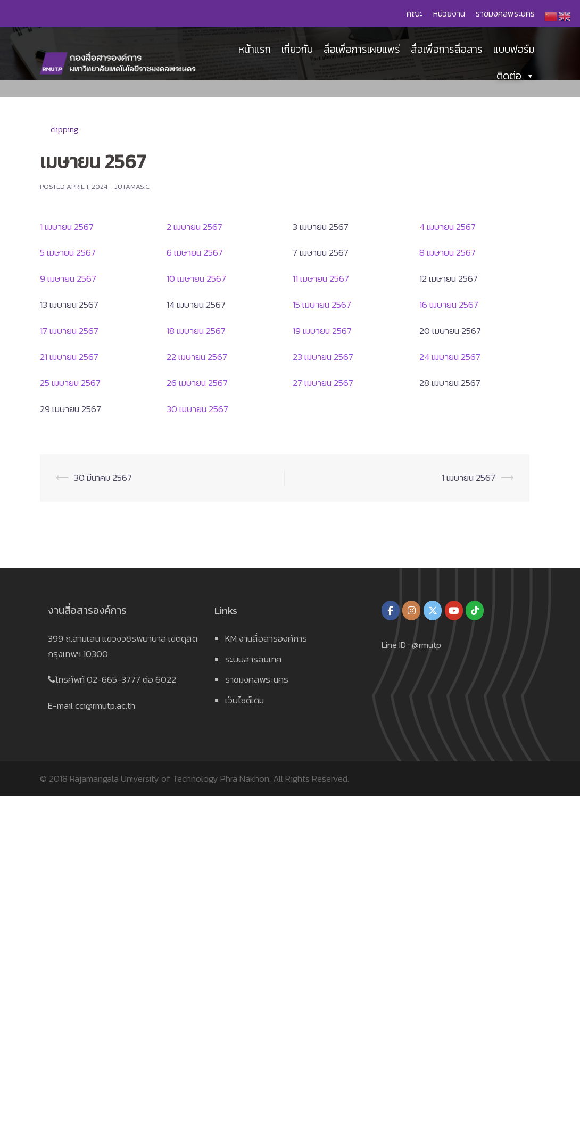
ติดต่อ (515, 77)
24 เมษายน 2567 (449, 357)
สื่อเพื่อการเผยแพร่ (362, 50)
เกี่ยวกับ (297, 50)
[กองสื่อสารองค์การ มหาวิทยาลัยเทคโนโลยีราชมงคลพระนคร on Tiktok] (475, 610)
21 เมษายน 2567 (69, 357)
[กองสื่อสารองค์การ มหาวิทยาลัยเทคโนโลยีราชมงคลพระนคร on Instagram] (411, 610)
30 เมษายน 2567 (197, 409)
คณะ (414, 13)
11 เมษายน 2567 (321, 278)
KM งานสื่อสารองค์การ (266, 638)
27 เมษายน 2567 (323, 383)
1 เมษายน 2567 (67, 227)
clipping (64, 129)
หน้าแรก (254, 50)
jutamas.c (132, 187)
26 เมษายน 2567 (197, 383)
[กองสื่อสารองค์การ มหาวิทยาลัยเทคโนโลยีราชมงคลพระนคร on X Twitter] (433, 610)
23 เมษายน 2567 (323, 357)
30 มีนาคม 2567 (103, 478)
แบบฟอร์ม (514, 50)
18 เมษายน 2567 (196, 331)
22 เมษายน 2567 (197, 357)
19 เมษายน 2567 (322, 331)
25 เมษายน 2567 (70, 383)
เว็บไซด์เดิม (244, 700)
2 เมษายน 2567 (194, 227)
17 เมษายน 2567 (69, 331)
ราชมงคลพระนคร (505, 13)
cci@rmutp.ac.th (105, 705)
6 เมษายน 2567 (195, 252)
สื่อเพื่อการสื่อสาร (447, 50)
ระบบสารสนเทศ (253, 659)
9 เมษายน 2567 (68, 278)
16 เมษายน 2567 (448, 304)
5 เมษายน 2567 (68, 252)
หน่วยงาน (449, 13)
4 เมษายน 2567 (447, 227)
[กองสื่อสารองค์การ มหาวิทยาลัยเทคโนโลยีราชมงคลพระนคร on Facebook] (391, 610)
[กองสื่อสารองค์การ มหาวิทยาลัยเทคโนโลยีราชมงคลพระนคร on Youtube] (454, 610)
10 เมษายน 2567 (196, 278)
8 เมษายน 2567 (447, 252)
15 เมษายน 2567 (322, 304)
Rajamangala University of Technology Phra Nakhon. (170, 778)
